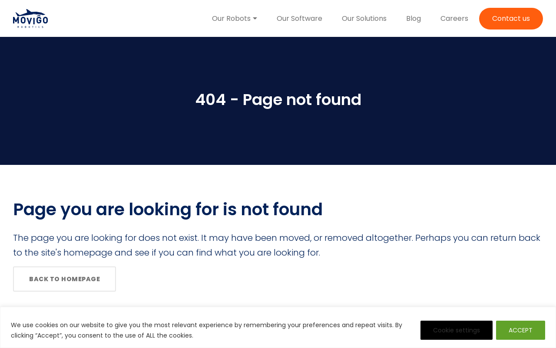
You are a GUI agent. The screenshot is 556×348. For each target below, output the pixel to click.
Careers (454, 18)
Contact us (511, 18)
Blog (413, 18)
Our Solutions (364, 18)
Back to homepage (64, 279)
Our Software (299, 18)
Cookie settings (456, 330)
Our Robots (231, 18)
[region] (278, 327)
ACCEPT (521, 330)
